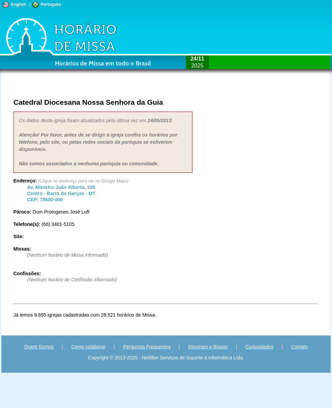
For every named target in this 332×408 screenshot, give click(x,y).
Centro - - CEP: (61, 193)
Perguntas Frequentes (147, 346)
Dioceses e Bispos (208, 346)
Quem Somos (39, 346)
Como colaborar (88, 346)
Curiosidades (259, 346)
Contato (299, 346)
